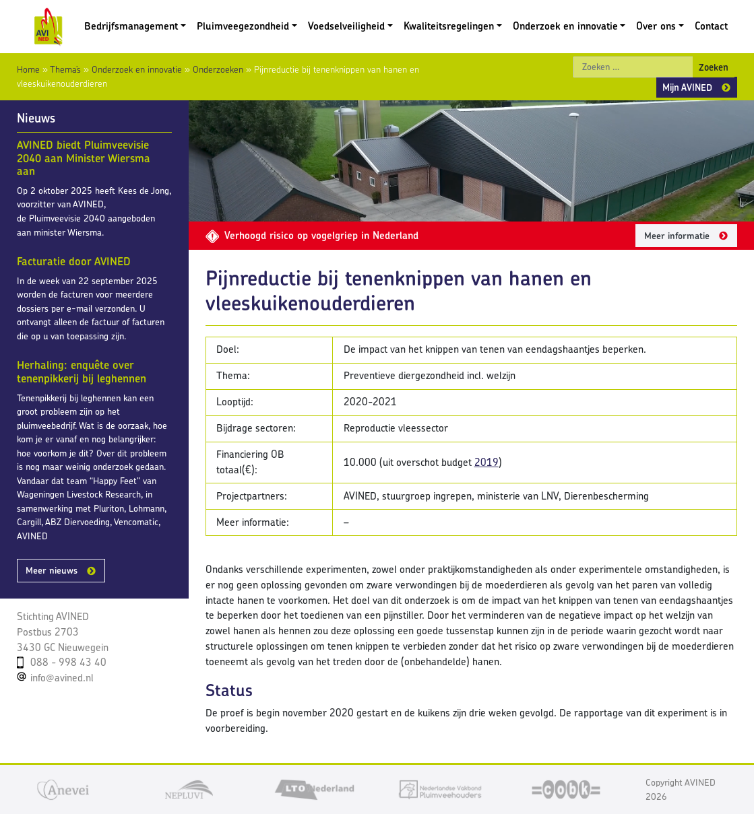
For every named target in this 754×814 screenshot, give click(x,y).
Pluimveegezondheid (243, 26)
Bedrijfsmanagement (131, 26)
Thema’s (65, 69)
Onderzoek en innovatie (565, 26)
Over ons (656, 26)
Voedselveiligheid (346, 26)
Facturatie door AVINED (74, 261)
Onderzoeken (218, 69)
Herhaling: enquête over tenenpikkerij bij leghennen (81, 372)
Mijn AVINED (687, 87)
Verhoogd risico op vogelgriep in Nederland (312, 235)
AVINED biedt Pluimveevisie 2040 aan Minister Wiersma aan (83, 157)
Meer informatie (677, 236)
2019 (486, 462)
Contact (711, 26)
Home (28, 69)
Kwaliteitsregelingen (449, 26)
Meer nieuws (51, 570)
